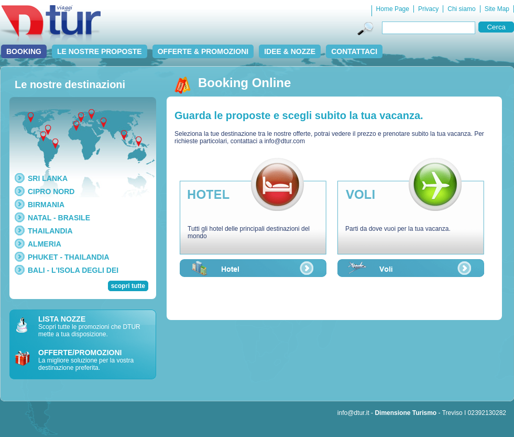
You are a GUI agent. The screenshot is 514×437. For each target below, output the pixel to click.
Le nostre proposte (99, 51)
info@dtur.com (284, 141)
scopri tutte (128, 286)
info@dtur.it (353, 413)
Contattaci (354, 51)
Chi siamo (461, 9)
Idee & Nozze (289, 51)
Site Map (497, 9)
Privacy (428, 9)
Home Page (392, 9)
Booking (23, 51)
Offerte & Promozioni (203, 51)
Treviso (452, 413)
